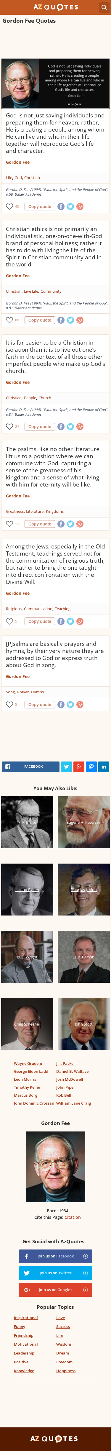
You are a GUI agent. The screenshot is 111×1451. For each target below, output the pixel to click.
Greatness (15, 511)
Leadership (24, 1353)
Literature (35, 511)
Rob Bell (63, 1095)
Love (60, 1317)
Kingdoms (55, 511)
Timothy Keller (27, 1087)
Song (10, 692)
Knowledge (24, 1370)
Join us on (56, 1256)
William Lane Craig (73, 1103)
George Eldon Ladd (31, 1071)
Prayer (23, 692)
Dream (62, 1353)
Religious (14, 608)
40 (17, 206)
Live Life (31, 291)
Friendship (23, 1335)
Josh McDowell (69, 1079)
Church (44, 397)
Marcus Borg (25, 1095)
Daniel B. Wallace (72, 1071)
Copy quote (39, 206)
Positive (21, 1362)
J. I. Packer (65, 1063)
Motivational (26, 1344)
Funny (19, 1326)
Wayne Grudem (28, 1063)
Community (51, 291)
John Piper (65, 1087)
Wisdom (63, 1344)
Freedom (64, 1362)
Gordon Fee (18, 162)
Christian (32, 177)
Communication (38, 608)
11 (17, 523)
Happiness (65, 1370)
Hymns (37, 692)
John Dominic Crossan (34, 1103)
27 (17, 426)
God (18, 177)
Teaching (62, 608)
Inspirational (26, 1317)
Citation (73, 1217)
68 (17, 319)
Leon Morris (25, 1079)
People (30, 397)
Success (63, 1326)
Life (9, 177)
